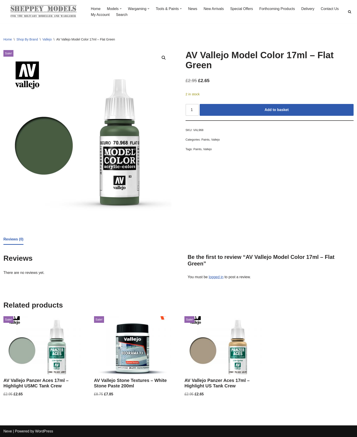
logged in (216, 277)
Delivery (308, 9)
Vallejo (47, 39)
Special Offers (241, 9)
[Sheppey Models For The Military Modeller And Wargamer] (43, 11)
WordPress (44, 431)
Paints (205, 139)
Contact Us (330, 9)
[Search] (349, 11)
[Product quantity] (192, 110)
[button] (121, 9)
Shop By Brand (27, 39)
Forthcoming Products (277, 9)
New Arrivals (214, 9)
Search (122, 15)
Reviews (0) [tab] (13, 239)
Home (96, 9)
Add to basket (277, 110)
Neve (7, 431)
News (192, 9)
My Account (100, 15)
